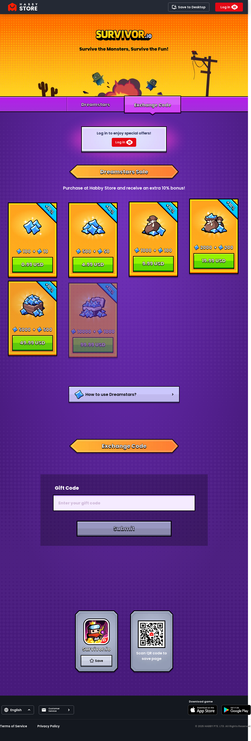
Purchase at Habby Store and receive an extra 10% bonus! (124, 188)
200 (229, 250)
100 (27, 250)
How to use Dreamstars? (110, 394)
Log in (225, 7)
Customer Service (54, 709)
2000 (206, 250)
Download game (201, 701)
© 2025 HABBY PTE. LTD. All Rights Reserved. (223, 726)
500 (86, 247)
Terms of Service (13, 726)
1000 (146, 248)
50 (107, 247)
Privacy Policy (48, 726)
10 (45, 250)
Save (99, 661)
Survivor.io (96, 649)
